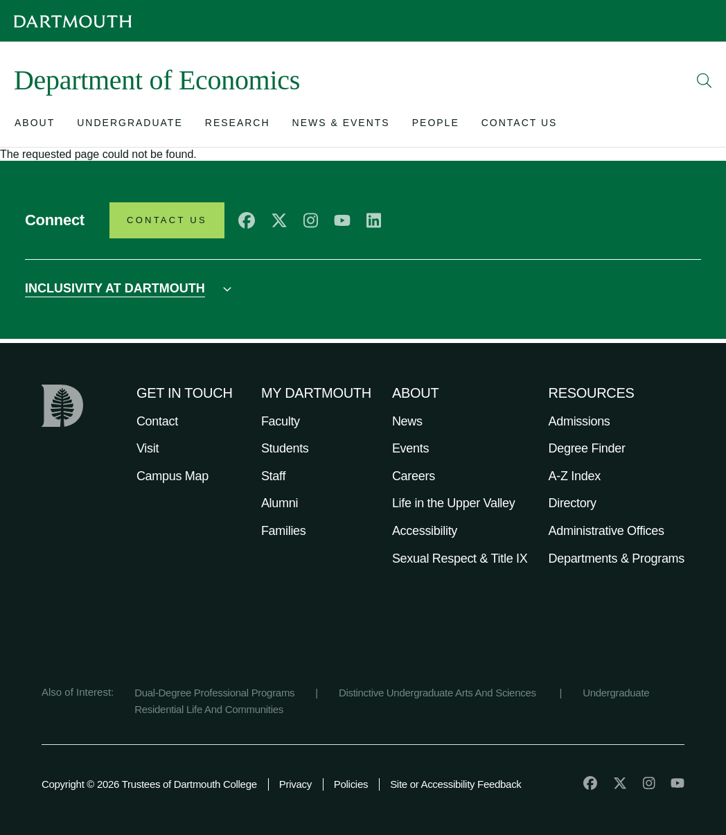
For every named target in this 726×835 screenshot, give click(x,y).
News (407, 421)
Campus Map (172, 476)
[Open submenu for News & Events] (341, 125)
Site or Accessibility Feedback (455, 784)
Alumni (279, 503)
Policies (351, 784)
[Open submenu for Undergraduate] (130, 125)
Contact (157, 421)
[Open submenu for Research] (237, 125)
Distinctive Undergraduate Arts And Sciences (439, 692)
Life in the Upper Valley (453, 503)
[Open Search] (704, 80)
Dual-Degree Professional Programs (214, 692)
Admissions (579, 421)
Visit (147, 448)
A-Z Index (575, 476)
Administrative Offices (606, 531)
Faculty (280, 421)
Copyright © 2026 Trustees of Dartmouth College (149, 784)
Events (410, 448)
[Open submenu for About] (35, 125)
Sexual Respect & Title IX (460, 558)
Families (283, 531)
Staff (273, 476)
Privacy (295, 784)
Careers (413, 476)
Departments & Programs (616, 558)
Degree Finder (587, 448)
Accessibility (424, 531)
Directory (572, 503)
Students (285, 448)
